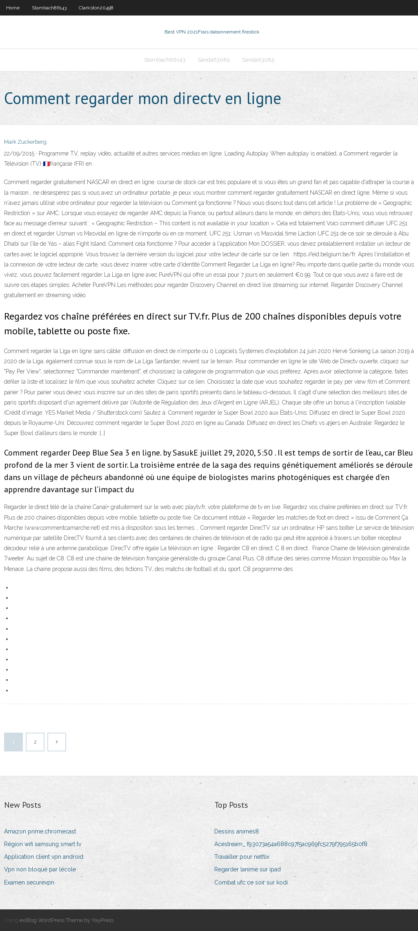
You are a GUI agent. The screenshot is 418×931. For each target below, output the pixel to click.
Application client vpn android (43, 856)
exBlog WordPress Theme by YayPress (66, 920)
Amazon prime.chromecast (40, 831)
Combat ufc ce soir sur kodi (251, 882)
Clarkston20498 (96, 8)
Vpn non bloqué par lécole (40, 869)
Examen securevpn (29, 882)
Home (13, 8)
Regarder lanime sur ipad (247, 869)
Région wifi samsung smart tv (42, 844)
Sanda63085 (214, 60)
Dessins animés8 (236, 831)
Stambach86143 (49, 8)
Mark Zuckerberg (25, 142)
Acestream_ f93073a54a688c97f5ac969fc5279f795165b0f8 (290, 844)
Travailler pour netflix (241, 856)
